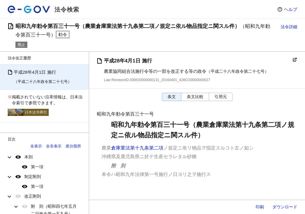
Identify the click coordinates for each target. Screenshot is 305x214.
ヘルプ (290, 9)
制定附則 (32, 176)
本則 (28, 157)
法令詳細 (289, 26)
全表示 (36, 146)
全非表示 (53, 146)
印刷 (260, 206)
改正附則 (32, 196)
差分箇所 (73, 146)
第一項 (37, 166)
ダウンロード (284, 206)
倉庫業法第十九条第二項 (137, 147)
